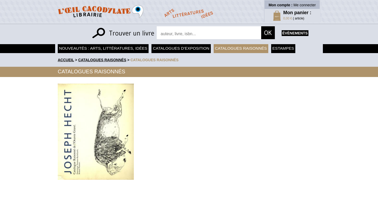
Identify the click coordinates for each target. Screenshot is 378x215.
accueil (66, 60)
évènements (295, 33)
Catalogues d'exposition (181, 48)
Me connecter (304, 5)
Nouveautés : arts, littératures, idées (103, 48)
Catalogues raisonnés (241, 48)
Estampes (283, 48)
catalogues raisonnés (154, 60)
